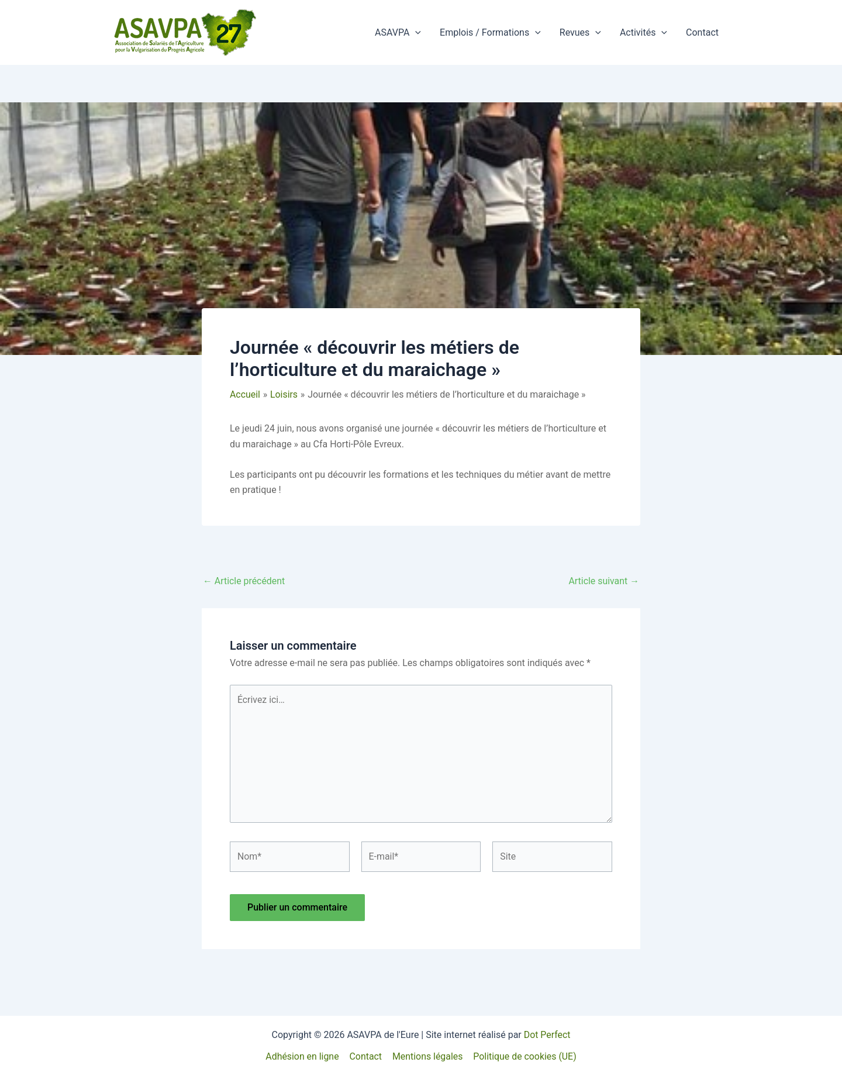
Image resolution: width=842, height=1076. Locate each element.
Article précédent (244, 581)
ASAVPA (398, 33)
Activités (643, 33)
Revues (580, 33)
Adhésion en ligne (303, 1056)
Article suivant (603, 581)
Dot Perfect (546, 1034)
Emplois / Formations (490, 33)
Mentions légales (427, 1056)
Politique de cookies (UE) (524, 1056)
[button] (415, 33)
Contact (702, 32)
